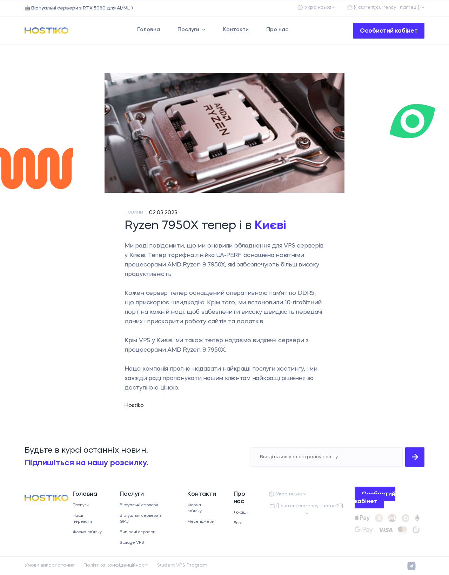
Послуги (188, 30)
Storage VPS (132, 543)
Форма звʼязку (87, 532)
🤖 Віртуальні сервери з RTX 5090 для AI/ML (77, 8)
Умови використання (50, 565)
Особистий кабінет (389, 31)
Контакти (236, 30)
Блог (238, 523)
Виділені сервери (137, 532)
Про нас (277, 30)
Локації (241, 513)
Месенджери (200, 522)
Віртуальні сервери (139, 505)
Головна (148, 30)
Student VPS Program (182, 565)
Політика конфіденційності (115, 565)
